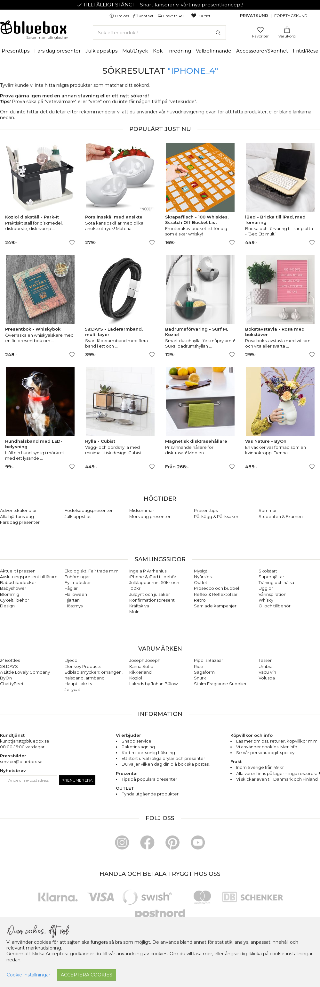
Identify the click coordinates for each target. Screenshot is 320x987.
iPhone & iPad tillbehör (152, 576)
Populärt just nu (160, 129)
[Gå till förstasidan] (33, 29)
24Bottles (10, 660)
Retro (200, 600)
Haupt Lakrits (78, 683)
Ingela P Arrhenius (147, 570)
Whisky (266, 600)
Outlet (200, 15)
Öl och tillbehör (275, 605)
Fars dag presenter (57, 51)
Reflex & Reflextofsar (215, 594)
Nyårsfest (203, 576)
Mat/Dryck (135, 51)
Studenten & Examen (281, 516)
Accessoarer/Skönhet (262, 51)
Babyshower (13, 588)
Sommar (268, 510)
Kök (158, 51)
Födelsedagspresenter (89, 510)
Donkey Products (83, 666)
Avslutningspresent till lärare (29, 576)
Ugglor (266, 588)
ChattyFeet (12, 683)
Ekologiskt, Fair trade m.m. (92, 570)
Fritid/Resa (305, 51)
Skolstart (268, 570)
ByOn (6, 677)
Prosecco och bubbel (216, 588)
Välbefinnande (213, 51)
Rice (198, 666)
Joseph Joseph (144, 660)
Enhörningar (77, 576)
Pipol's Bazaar (208, 660)
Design (7, 605)
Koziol (135, 677)
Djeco (71, 660)
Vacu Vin (267, 672)
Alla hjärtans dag (17, 516)
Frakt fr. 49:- (172, 15)
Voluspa (267, 677)
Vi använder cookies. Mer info (266, 746)
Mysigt (200, 570)
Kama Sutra (141, 666)
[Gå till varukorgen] (287, 29)
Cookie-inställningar (28, 975)
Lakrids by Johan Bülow (153, 683)
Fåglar (71, 588)
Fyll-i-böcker (78, 582)
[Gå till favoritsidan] (260, 29)
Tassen (266, 660)
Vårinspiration (272, 594)
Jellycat (72, 689)
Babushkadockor (18, 582)
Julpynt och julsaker (149, 594)
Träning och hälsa (276, 582)
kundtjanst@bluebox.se (24, 741)
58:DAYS (9, 666)
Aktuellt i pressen (18, 570)
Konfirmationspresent (152, 600)
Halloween (76, 594)
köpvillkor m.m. (302, 741)
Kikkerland (140, 672)
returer (277, 741)
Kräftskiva (139, 605)
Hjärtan (72, 600)
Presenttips (15, 51)
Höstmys (74, 605)
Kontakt (144, 15)
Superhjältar (271, 576)
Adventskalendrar (18, 510)
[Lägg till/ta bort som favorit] (72, 242)
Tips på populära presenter (149, 779)
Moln (134, 611)
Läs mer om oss (252, 741)
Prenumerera (77, 780)
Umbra (266, 666)
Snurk (200, 677)
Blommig (9, 594)
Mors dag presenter (150, 516)
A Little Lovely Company (25, 672)
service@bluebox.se (21, 761)
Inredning (179, 51)
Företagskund (291, 15)
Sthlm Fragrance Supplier (220, 683)
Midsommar (141, 510)
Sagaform (204, 672)
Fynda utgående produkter (150, 793)
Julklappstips (101, 51)
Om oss (119, 15)
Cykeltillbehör (14, 600)
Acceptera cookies (86, 975)
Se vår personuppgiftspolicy (265, 752)
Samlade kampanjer (215, 605)
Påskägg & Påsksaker (216, 516)
